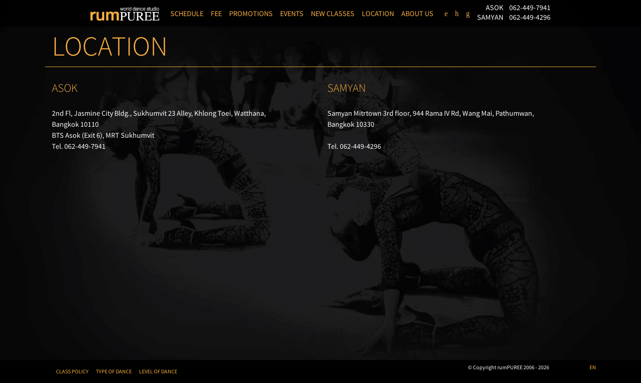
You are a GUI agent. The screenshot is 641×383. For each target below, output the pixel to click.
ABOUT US (417, 13)
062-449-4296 (530, 17)
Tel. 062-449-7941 (79, 146)
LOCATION (378, 13)
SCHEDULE (186, 13)
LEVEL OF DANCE (158, 371)
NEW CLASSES (332, 13)
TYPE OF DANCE (114, 371)
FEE (216, 13)
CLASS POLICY (72, 371)
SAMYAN (491, 17)
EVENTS (292, 13)
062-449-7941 (530, 7)
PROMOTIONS (251, 13)
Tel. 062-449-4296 (354, 146)
